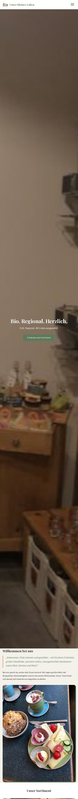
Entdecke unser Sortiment (39, 337)
